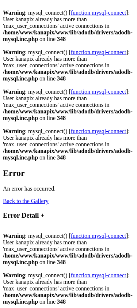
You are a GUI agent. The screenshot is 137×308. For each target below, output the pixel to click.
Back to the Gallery (26, 201)
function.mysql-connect (98, 13)
